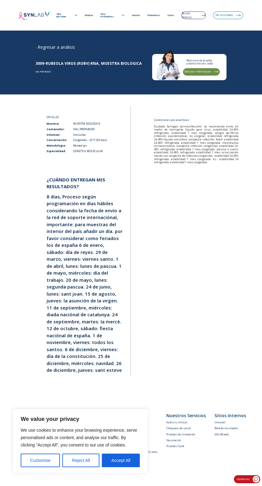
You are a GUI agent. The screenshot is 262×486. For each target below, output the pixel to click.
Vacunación (173, 440)
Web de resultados (226, 428)
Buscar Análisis (194, 15)
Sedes (170, 15)
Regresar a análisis (56, 47)
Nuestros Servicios (186, 415)
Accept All (120, 460)
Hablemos (248, 479)
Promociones (153, 15)
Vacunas (136, 15)
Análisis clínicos (177, 422)
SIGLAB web (221, 434)
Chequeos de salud (178, 428)
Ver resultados (228, 15)
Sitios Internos (230, 415)
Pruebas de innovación (180, 434)
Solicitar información (201, 71)
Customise (40, 460)
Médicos (89, 15)
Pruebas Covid (175, 446)
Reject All (81, 460)
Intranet (219, 422)
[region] (80, 441)
